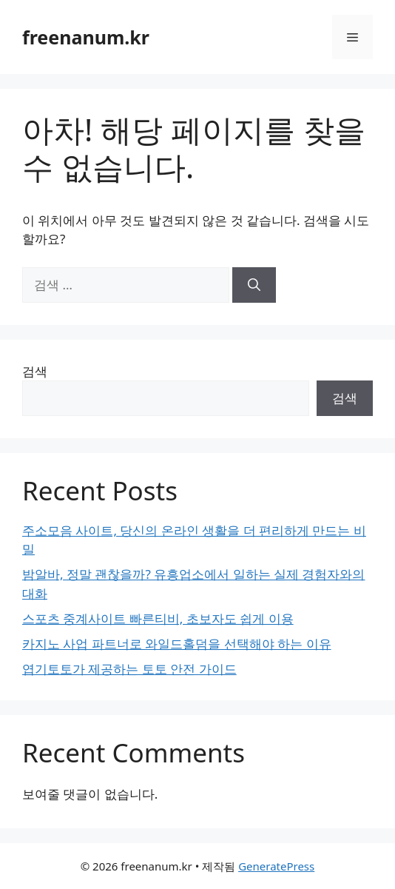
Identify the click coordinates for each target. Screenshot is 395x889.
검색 (34, 371)
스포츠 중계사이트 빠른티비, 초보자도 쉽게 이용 (158, 618)
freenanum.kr (85, 37)
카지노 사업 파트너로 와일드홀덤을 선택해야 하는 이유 (176, 643)
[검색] (254, 285)
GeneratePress (276, 866)
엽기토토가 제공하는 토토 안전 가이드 (129, 668)
